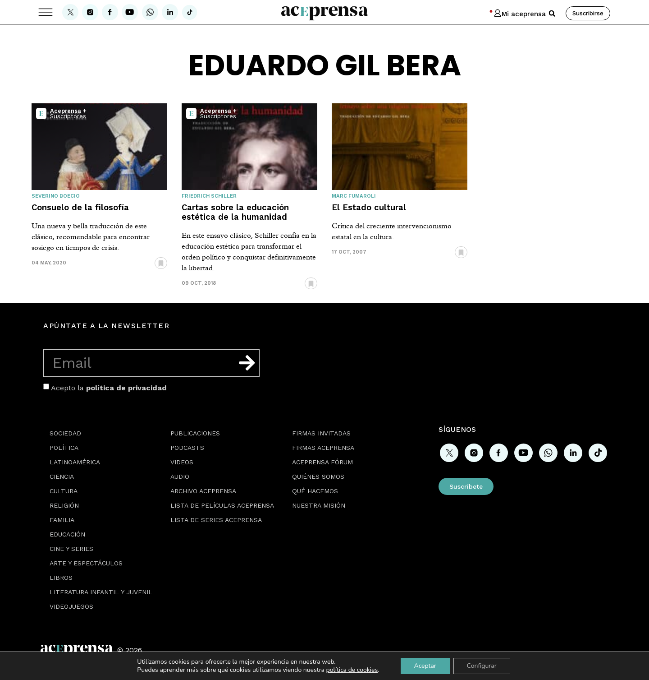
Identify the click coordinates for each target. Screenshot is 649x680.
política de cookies (352, 670)
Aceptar (425, 665)
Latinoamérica (75, 462)
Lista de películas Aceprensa (222, 505)
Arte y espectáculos (86, 563)
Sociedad (65, 433)
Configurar (482, 665)
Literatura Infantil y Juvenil (101, 592)
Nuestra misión (318, 505)
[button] (552, 13)
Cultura (64, 491)
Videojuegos (71, 606)
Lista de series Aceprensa (216, 519)
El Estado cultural (369, 207)
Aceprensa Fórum (322, 462)
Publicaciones (195, 433)
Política (64, 447)
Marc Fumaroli (354, 196)
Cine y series (71, 548)
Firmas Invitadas (321, 433)
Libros (61, 577)
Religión (64, 505)
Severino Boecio (56, 196)
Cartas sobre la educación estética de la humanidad (235, 212)
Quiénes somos (318, 476)
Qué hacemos (315, 491)
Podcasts (187, 447)
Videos (181, 462)
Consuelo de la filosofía (80, 207)
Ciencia (62, 476)
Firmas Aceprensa (323, 447)
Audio (179, 476)
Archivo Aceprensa (203, 491)
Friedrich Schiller (209, 196)
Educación (67, 534)
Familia (62, 519)
